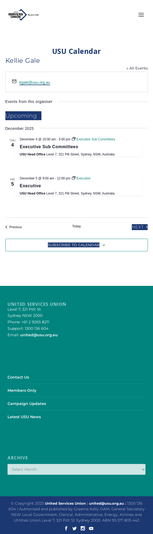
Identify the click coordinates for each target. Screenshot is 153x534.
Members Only (22, 390)
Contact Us (18, 377)
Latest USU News (24, 416)
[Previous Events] (13, 227)
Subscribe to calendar (73, 244)
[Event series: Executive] (81, 178)
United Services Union (65, 503)
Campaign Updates (27, 403)
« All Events (137, 68)
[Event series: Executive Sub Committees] (93, 139)
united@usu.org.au (39, 334)
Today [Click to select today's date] (76, 226)
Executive (30, 185)
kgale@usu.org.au (34, 82)
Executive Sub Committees (49, 146)
